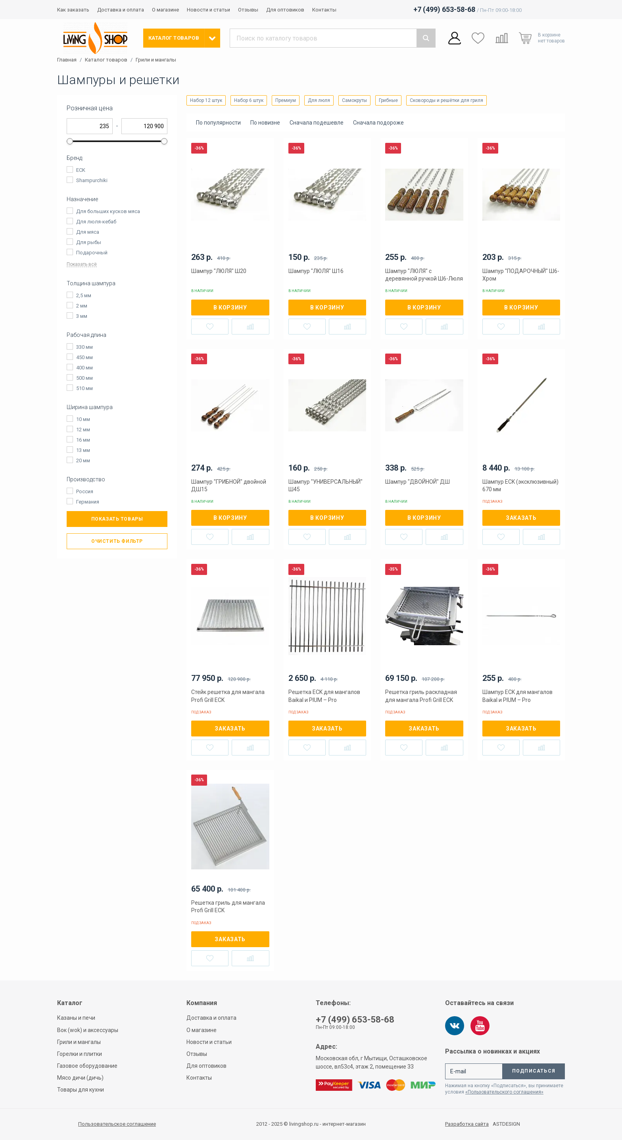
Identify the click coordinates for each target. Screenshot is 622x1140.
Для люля (319, 100)
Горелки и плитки (79, 1054)
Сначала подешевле (317, 122)
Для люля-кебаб (96, 221)
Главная (67, 60)
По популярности (218, 122)
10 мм (83, 419)
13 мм (83, 450)
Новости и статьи (208, 10)
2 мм (81, 305)
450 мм (84, 357)
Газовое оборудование (87, 1066)
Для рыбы (88, 242)
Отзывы (248, 10)
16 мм (83, 439)
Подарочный (92, 252)
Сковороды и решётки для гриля (446, 100)
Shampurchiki (92, 180)
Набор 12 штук (206, 100)
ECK (80, 170)
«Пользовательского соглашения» (504, 1092)
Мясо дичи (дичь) (80, 1078)
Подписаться (533, 1071)
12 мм (83, 429)
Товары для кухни (80, 1089)
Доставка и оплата (120, 10)
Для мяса (87, 232)
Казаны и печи (76, 1018)
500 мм (84, 378)
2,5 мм (83, 295)
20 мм (83, 460)
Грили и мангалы (156, 60)
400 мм (84, 367)
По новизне (265, 122)
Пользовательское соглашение (117, 1124)
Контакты (324, 10)
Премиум (285, 100)
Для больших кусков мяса (108, 211)
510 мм (84, 388)
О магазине (165, 10)
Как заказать (73, 10)
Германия (87, 501)
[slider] (70, 141)
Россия (84, 491)
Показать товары (117, 519)
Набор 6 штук (248, 100)
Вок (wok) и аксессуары (87, 1030)
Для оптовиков (285, 10)
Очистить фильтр (117, 541)
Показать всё (82, 264)
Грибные (388, 100)
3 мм (81, 316)
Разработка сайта (467, 1124)
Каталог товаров (106, 60)
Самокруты (354, 100)
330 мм (84, 347)
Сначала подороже (378, 122)
